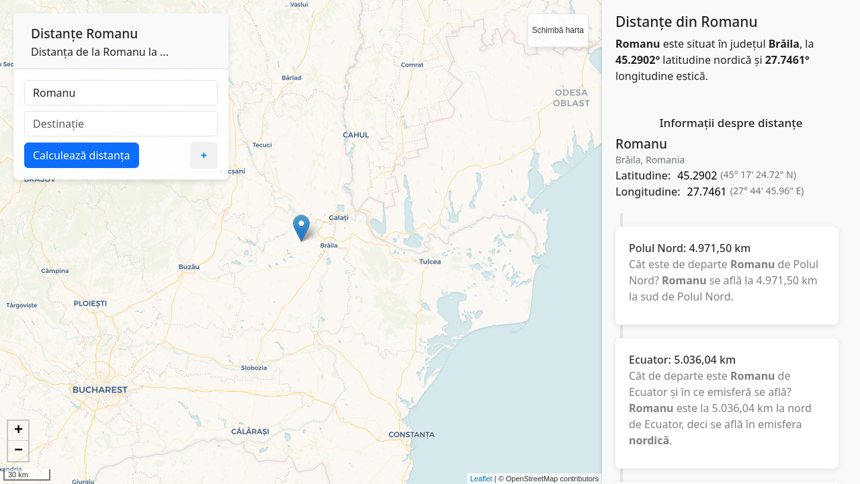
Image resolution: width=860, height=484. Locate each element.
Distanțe (57, 33)
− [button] (18, 451)
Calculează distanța (81, 155)
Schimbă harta (558, 30)
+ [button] (18, 431)
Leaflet (481, 479)
